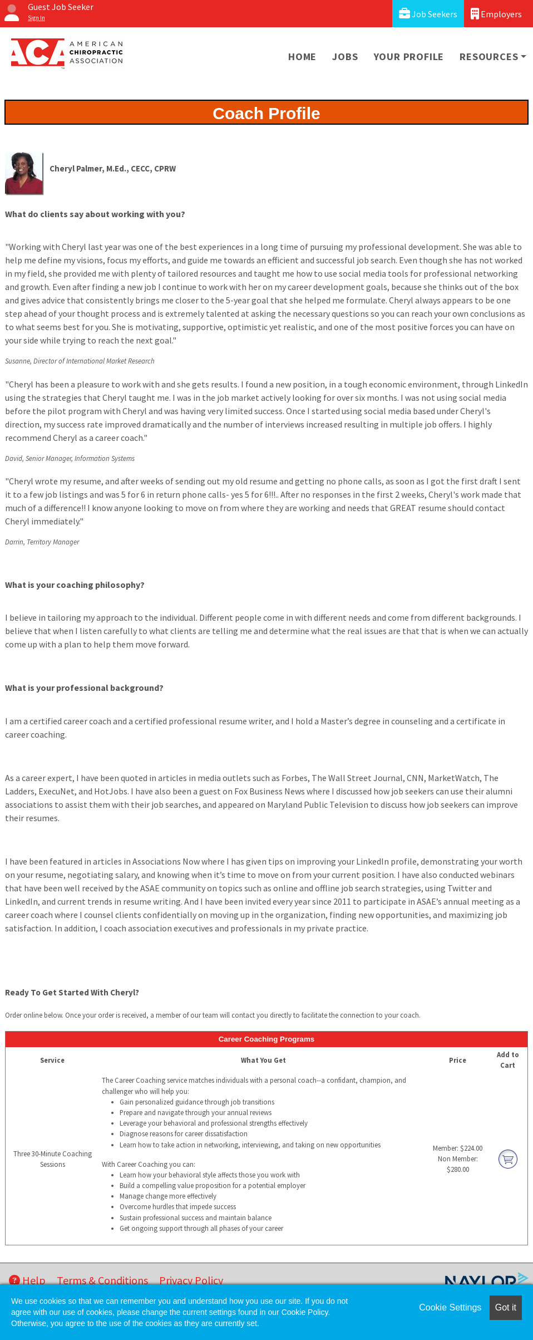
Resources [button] (489, 56)
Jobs (345, 56)
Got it (505, 1307)
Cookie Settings (450, 1307)
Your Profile (409, 56)
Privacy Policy (191, 1280)
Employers (496, 14)
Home (302, 56)
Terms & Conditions (102, 1280)
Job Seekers (428, 14)
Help (27, 1280)
